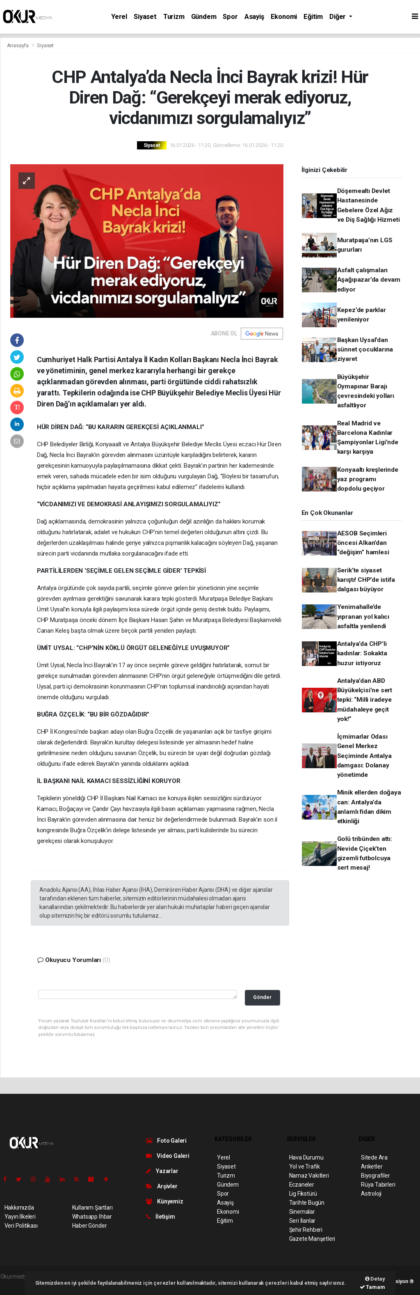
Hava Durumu (306, 1157)
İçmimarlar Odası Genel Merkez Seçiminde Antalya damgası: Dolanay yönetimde (364, 755)
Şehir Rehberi (306, 1229)
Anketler (371, 1166)
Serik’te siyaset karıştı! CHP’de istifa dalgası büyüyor (366, 580)
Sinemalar (302, 1211)
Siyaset (145, 17)
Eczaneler (301, 1184)
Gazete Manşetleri (312, 1238)
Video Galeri (167, 1156)
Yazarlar (162, 1171)
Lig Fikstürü (303, 1193)
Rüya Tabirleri (378, 1184)
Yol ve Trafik (304, 1166)
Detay (375, 1279)
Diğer (338, 17)
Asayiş (254, 17)
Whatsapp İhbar (92, 1216)
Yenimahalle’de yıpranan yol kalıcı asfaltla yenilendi (363, 616)
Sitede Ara (374, 1157)
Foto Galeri (166, 1140)
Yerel (119, 17)
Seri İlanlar (302, 1220)
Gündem (204, 17)
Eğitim (313, 17)
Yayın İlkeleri (20, 1216)
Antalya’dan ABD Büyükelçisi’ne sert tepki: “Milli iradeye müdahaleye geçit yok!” (364, 700)
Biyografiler (375, 1175)
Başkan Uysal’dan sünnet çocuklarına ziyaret (365, 349)
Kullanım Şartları (92, 1207)
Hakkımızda (19, 1207)
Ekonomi (284, 17)
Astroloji (371, 1193)
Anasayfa (18, 45)
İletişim (160, 1216)
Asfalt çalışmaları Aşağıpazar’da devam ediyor (368, 279)
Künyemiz (164, 1201)
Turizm (174, 17)
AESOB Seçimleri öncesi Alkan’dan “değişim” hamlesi (363, 543)
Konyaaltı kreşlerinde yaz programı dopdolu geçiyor (367, 479)
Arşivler (162, 1186)
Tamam (372, 1287)
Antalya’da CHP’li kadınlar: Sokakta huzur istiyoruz (362, 653)
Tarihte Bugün (307, 1202)
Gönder (262, 997)
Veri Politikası (21, 1225)
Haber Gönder (89, 1225)
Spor (230, 17)
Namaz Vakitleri (309, 1175)
